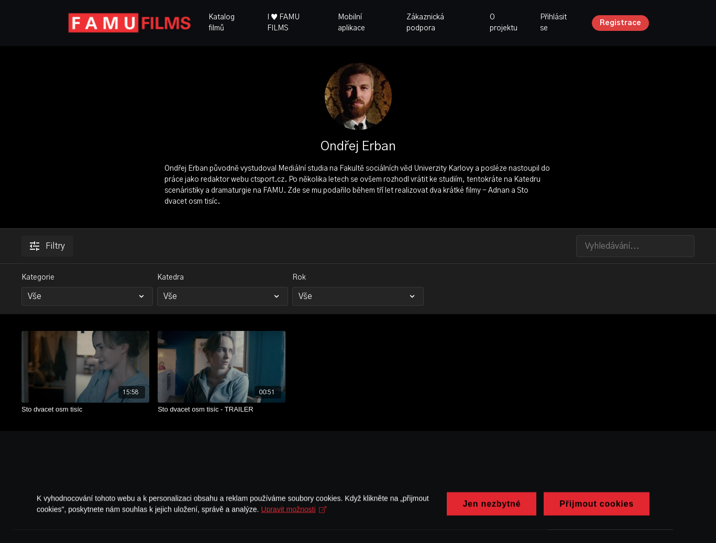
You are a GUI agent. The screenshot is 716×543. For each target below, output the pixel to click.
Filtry (47, 246)
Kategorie (37, 277)
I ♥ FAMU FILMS (283, 23)
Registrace (620, 23)
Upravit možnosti (293, 521)
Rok (299, 277)
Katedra (170, 277)
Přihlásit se (553, 23)
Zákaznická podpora (425, 23)
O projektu (503, 23)
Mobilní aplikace (351, 23)
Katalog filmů (221, 23)
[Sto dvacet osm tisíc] (85, 409)
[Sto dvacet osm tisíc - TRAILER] (221, 409)
